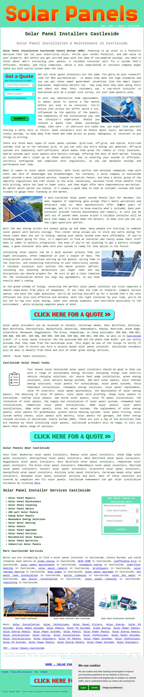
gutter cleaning (75, 575)
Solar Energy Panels (16, 631)
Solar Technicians (56, 624)
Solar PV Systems (78, 628)
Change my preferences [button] (112, 688)
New (36, 672)
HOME (103, 26)
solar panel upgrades (99, 572)
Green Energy (101, 628)
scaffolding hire (125, 561)
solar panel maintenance (38, 564)
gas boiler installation (39, 579)
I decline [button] (94, 688)
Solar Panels (55, 628)
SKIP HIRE (84, 561)
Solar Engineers (44, 638)
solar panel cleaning (101, 579)
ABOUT (111, 26)
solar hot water (124, 575)
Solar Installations (16, 638)
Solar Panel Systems (29, 628)
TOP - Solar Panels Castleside (23, 648)
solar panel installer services (57, 476)
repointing (10, 582)
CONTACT (121, 26)
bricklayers (100, 568)
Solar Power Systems (46, 631)
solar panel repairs (52, 568)
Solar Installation (26, 624)
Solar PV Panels (70, 638)
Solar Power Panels (127, 628)
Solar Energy (115, 624)
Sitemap (5, 672)
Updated (44, 672)
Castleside (134, 336)
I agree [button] (83, 688)
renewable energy (90, 564)
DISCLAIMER (134, 26)
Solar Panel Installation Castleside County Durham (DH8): (44, 51)
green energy (46, 561)
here (37, 483)
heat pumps (55, 572)
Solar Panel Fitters (87, 624)
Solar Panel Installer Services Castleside (47, 490)
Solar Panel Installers (21, 672)
